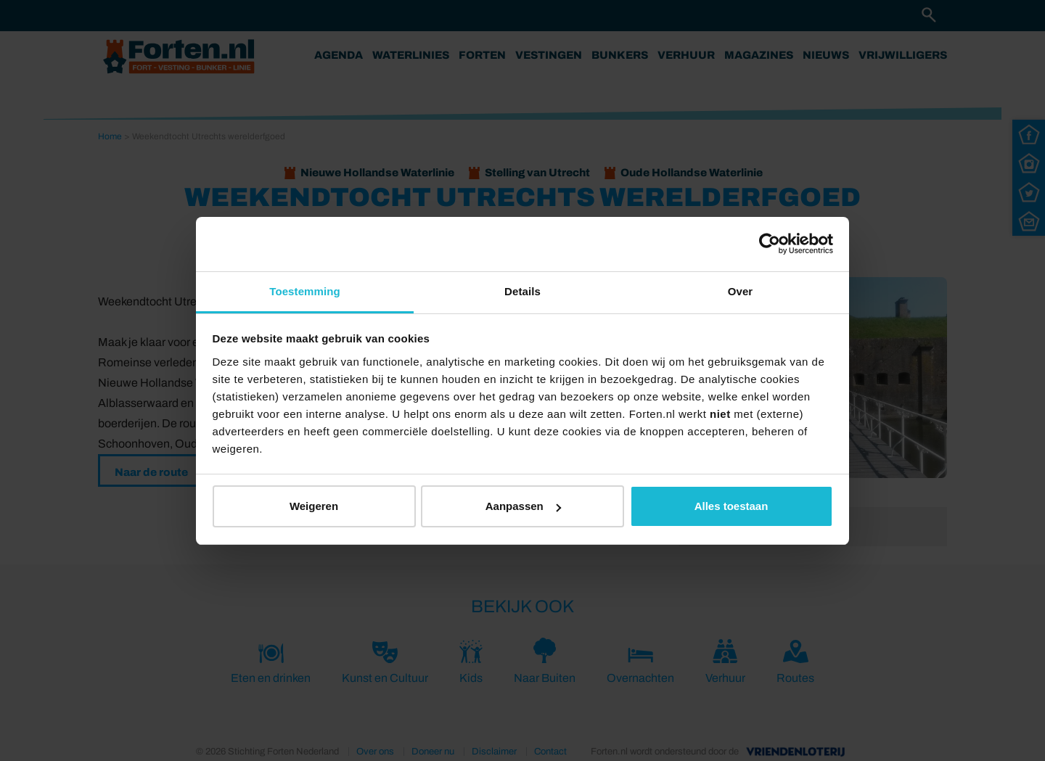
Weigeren (314, 506)
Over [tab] (740, 291)
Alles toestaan (731, 506)
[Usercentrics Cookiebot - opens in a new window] (769, 244)
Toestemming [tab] (304, 291)
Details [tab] (522, 291)
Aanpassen (523, 506)
